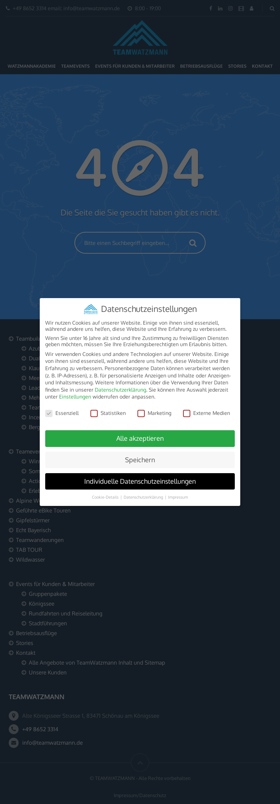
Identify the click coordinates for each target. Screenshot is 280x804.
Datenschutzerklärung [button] (144, 492)
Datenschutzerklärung (120, 384)
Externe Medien (206, 408)
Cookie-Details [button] (106, 492)
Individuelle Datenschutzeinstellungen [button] (140, 476)
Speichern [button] (140, 455)
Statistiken (108, 408)
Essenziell (62, 408)
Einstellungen (75, 391)
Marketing (154, 408)
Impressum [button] (178, 492)
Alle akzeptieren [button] (140, 433)
